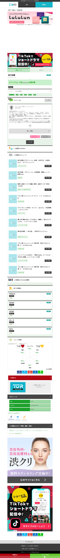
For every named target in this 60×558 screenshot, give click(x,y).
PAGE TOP (30, 541)
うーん (47, 136)
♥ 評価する (13, 377)
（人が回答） (16, 91)
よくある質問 (30, 546)
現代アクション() (43, 430)
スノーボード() (34, 430)
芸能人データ (19, 70)
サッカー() (19, 430)
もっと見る (47, 100)
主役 (20, 82)
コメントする (45, 556)
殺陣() (12, 430)
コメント (41, 70)
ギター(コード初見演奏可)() (15, 433)
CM (27, 4)
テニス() (26, 430)
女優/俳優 (32, 82)
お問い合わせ (25, 548)
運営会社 (36, 546)
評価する (15, 556)
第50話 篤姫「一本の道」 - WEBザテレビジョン (33, 231)
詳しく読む (30, 131)
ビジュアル (13, 82)
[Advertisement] (30, 40)
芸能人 (44, 4)
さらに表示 (30, 142)
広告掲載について (33, 548)
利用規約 (23, 546)
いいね (36, 136)
